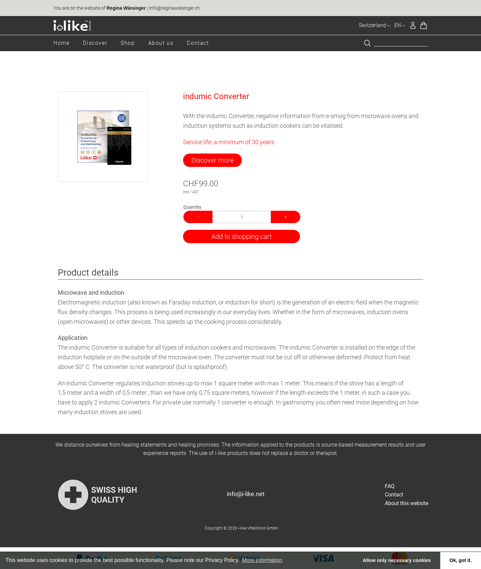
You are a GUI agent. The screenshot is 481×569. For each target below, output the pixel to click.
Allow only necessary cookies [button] (397, 560)
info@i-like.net (246, 493)
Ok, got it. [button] (461, 560)
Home (61, 43)
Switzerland (375, 25)
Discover (95, 43)
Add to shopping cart (241, 236)
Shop (128, 43)
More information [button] (262, 560)
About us (161, 43)
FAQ (389, 486)
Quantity (192, 207)
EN (400, 25)
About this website (406, 503)
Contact (198, 43)
